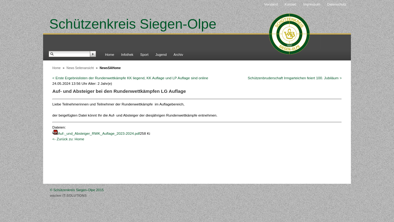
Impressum (311, 4)
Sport (144, 54)
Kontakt (290, 4)
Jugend (161, 54)
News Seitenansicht (80, 68)
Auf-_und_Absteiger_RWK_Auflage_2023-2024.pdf (99, 133)
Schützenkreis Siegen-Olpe (132, 23)
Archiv (178, 54)
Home (109, 54)
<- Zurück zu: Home (68, 139)
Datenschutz (336, 4)
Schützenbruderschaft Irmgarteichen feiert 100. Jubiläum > (295, 78)
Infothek (127, 54)
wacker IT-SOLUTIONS (68, 195)
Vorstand (271, 4)
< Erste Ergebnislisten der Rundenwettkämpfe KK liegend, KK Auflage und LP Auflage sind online (130, 78)
